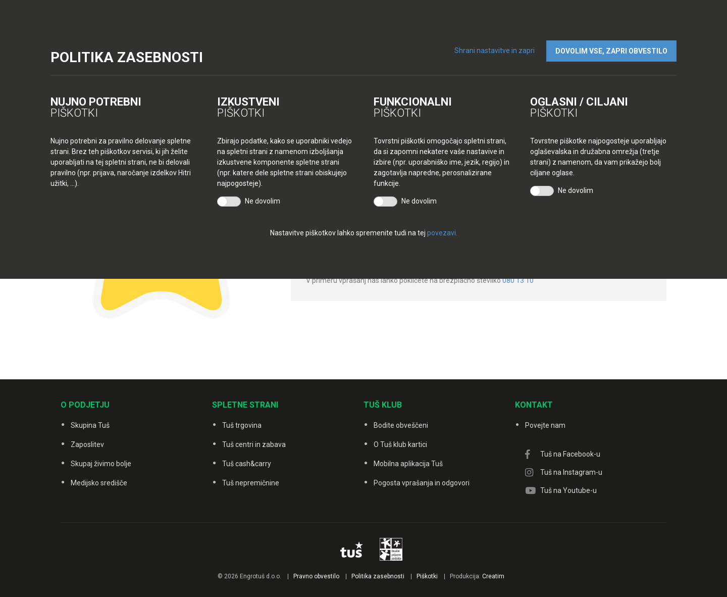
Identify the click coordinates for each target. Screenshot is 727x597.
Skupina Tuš (90, 425)
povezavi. (442, 233)
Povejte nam (545, 425)
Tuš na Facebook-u (570, 454)
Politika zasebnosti (377, 576)
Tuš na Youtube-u (568, 490)
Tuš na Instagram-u (571, 472)
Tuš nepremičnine (250, 483)
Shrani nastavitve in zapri (494, 50)
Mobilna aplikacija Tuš (408, 464)
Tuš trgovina (242, 425)
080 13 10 (518, 280)
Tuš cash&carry (246, 464)
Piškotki (427, 576)
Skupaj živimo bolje (101, 464)
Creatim (493, 576)
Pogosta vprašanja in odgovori (422, 483)
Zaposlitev (87, 444)
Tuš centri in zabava (254, 444)
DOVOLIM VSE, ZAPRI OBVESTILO (611, 51)
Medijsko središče (99, 483)
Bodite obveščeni (401, 425)
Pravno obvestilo (316, 576)
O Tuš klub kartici (400, 444)
